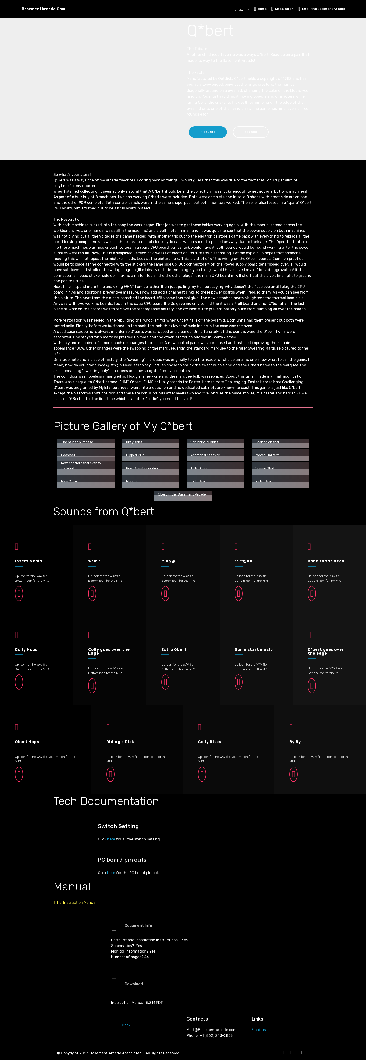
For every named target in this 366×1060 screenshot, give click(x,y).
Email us (258, 1030)
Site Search (282, 9)
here (111, 839)
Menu (241, 10)
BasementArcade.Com (43, 9)
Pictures (208, 132)
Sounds (251, 132)
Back (126, 1025)
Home (260, 9)
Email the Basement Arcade (321, 9)
